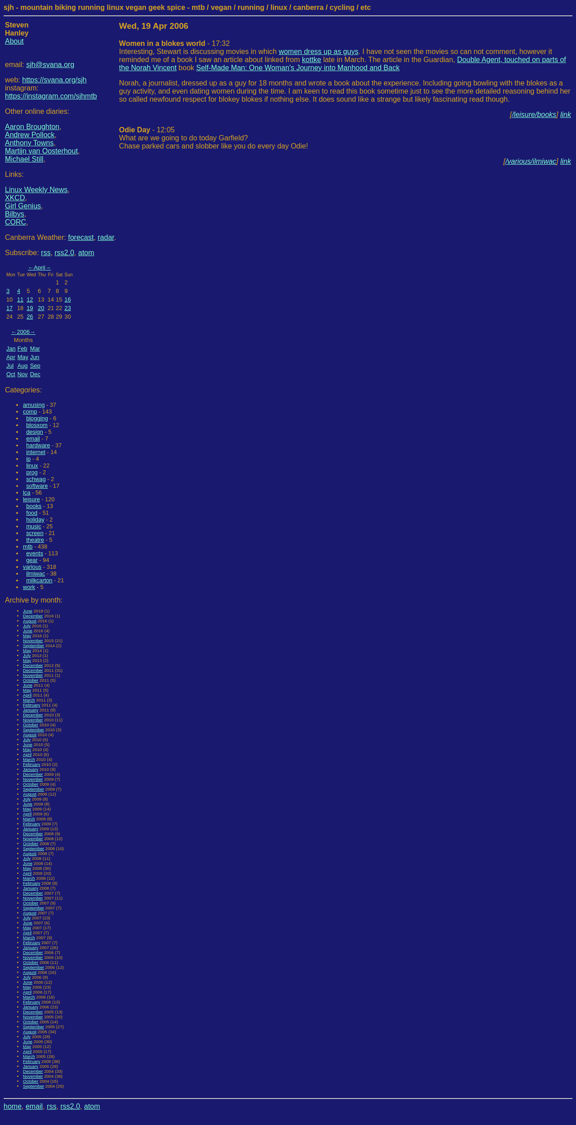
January (30, 709)
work (29, 587)
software (37, 485)
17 (9, 308)
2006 (23, 331)
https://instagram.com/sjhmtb (51, 96)
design (34, 431)
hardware (38, 445)
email (33, 438)
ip (28, 458)
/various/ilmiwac (530, 161)
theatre (35, 539)
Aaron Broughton (32, 126)
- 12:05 (147, 130)
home (13, 1106)
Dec (35, 374)
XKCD (15, 198)
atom (86, 252)
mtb (27, 546)
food (31, 512)
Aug (23, 365)
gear (32, 560)
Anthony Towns (29, 143)
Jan (11, 348)
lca (26, 492)
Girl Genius (23, 206)
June (27, 610)
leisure (31, 499)
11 (20, 299)
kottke (311, 59)
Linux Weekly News (36, 190)
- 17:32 (174, 43)
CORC (15, 222)
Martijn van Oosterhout (41, 151)
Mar (35, 348)
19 (30, 308)
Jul (10, 365)
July (27, 625)
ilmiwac (35, 573)
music (33, 526)
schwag (35, 479)
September (33, 645)
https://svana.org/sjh (54, 80)
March (29, 700)
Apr (10, 357)
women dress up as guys (318, 51)
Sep (35, 365)
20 (41, 308)
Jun (35, 357)
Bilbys (14, 214)
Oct (10, 374)
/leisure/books (534, 114)
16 (67, 299)
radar (106, 237)
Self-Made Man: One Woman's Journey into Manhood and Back (298, 68)
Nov (23, 374)
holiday (35, 519)
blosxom (37, 425)
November (33, 640)
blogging (37, 418)
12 (30, 299)
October (30, 680)
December (33, 615)
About (14, 41)
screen (34, 533)
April (39, 267)
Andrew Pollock (29, 135)
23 (67, 308)
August (29, 620)
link (565, 114)
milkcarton (39, 580)
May (23, 357)
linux (32, 465)
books (33, 506)
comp (30, 411)
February (31, 704)
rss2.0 (64, 252)
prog (32, 472)
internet (35, 452)
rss (45, 252)
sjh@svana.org (50, 64)
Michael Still (24, 159)
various (32, 566)
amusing (34, 404)
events (34, 553)
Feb (22, 348)
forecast (81, 237)
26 (30, 316)
